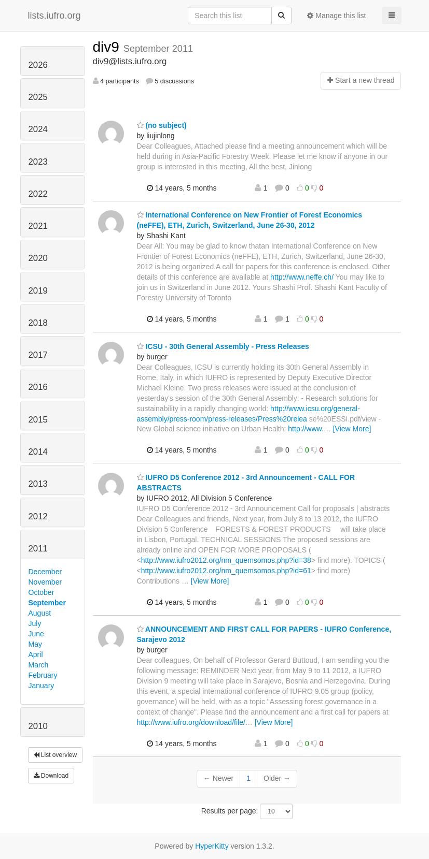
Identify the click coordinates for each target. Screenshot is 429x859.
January (41, 685)
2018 (38, 323)
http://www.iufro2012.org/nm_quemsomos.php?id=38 (226, 560)
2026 (38, 65)
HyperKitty (212, 846)
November (45, 582)
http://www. (305, 429)
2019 (38, 291)
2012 (38, 516)
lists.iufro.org (54, 15)
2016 (38, 387)
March (39, 665)
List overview (55, 755)
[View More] (352, 429)
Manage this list (336, 15)
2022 (38, 194)
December (45, 571)
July (35, 623)
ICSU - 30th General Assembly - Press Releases (223, 346)
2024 (38, 129)
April (36, 654)
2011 (38, 549)
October (41, 592)
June (36, 634)
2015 (38, 420)
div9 (108, 47)
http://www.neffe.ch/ (302, 277)
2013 (38, 484)
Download (51, 775)
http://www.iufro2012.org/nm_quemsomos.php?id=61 (226, 570)
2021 (38, 226)
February (43, 675)
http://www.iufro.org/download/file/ (191, 722)
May (35, 644)
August (40, 613)
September (47, 603)
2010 (38, 726)
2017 (38, 355)
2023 (38, 162)
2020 (38, 258)
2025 (38, 97)
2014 (38, 452)
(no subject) (162, 125)
